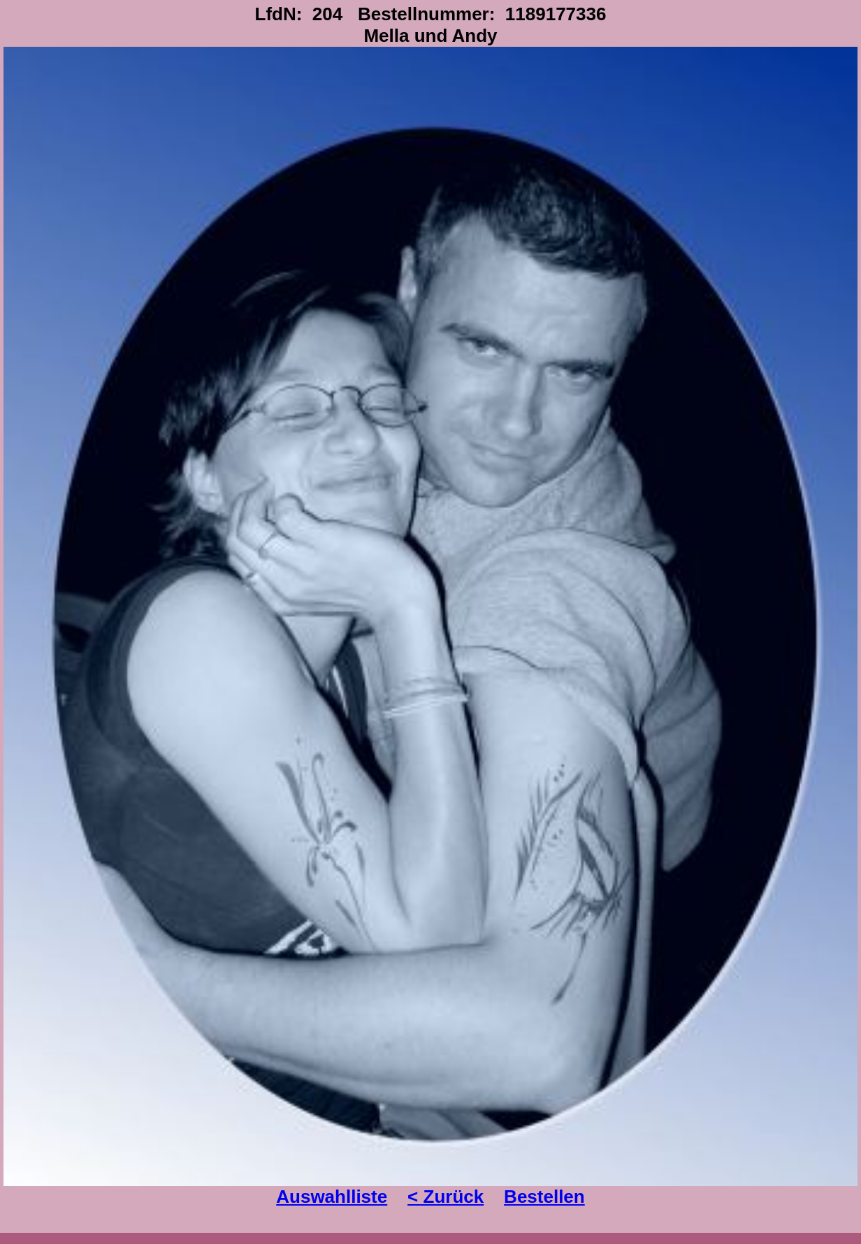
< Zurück (445, 1196)
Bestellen (544, 1196)
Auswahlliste (331, 1196)
